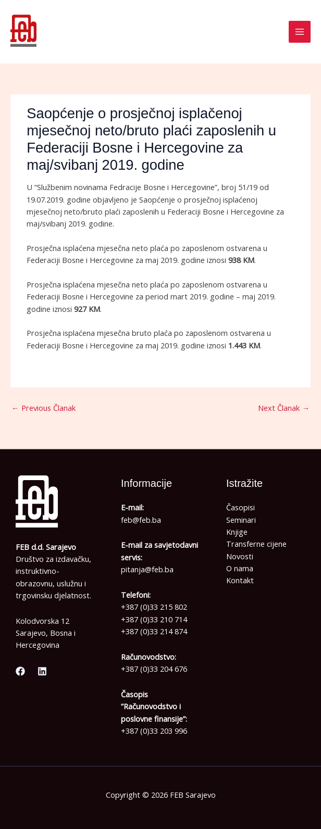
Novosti (239, 556)
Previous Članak (43, 408)
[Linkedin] (42, 671)
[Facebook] (20, 671)
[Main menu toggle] (300, 32)
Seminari (241, 519)
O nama (239, 568)
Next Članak (284, 408)
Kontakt (240, 580)
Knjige (237, 531)
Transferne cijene (256, 543)
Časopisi (240, 507)
